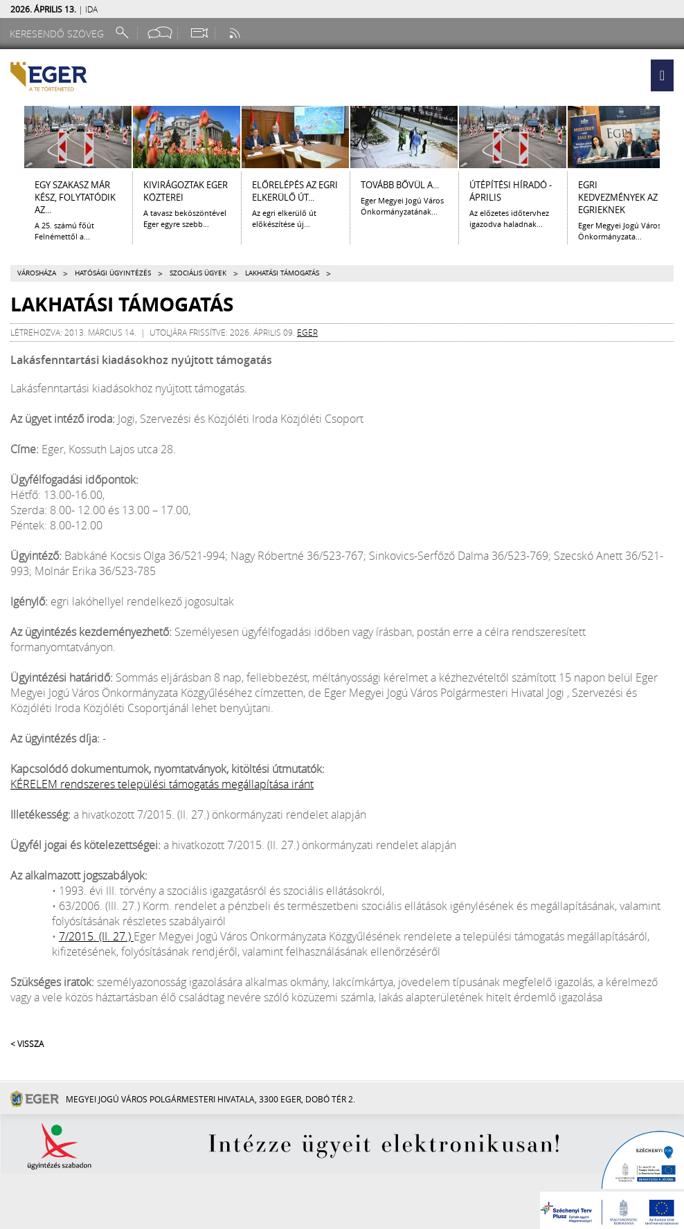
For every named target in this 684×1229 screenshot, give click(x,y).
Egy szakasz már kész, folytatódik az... (75, 197)
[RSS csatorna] (236, 32)
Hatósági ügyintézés (113, 272)
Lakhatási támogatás (282, 272)
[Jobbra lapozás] (672, 137)
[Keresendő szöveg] (59, 33)
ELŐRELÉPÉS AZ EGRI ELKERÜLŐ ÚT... (295, 191)
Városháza (36, 272)
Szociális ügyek (198, 272)
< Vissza (27, 1043)
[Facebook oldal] (159, 32)
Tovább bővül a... (400, 185)
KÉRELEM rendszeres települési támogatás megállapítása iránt (162, 784)
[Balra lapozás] (11, 137)
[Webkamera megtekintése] (199, 32)
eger (307, 332)
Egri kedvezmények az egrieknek (618, 197)
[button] (662, 75)
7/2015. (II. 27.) (96, 936)
